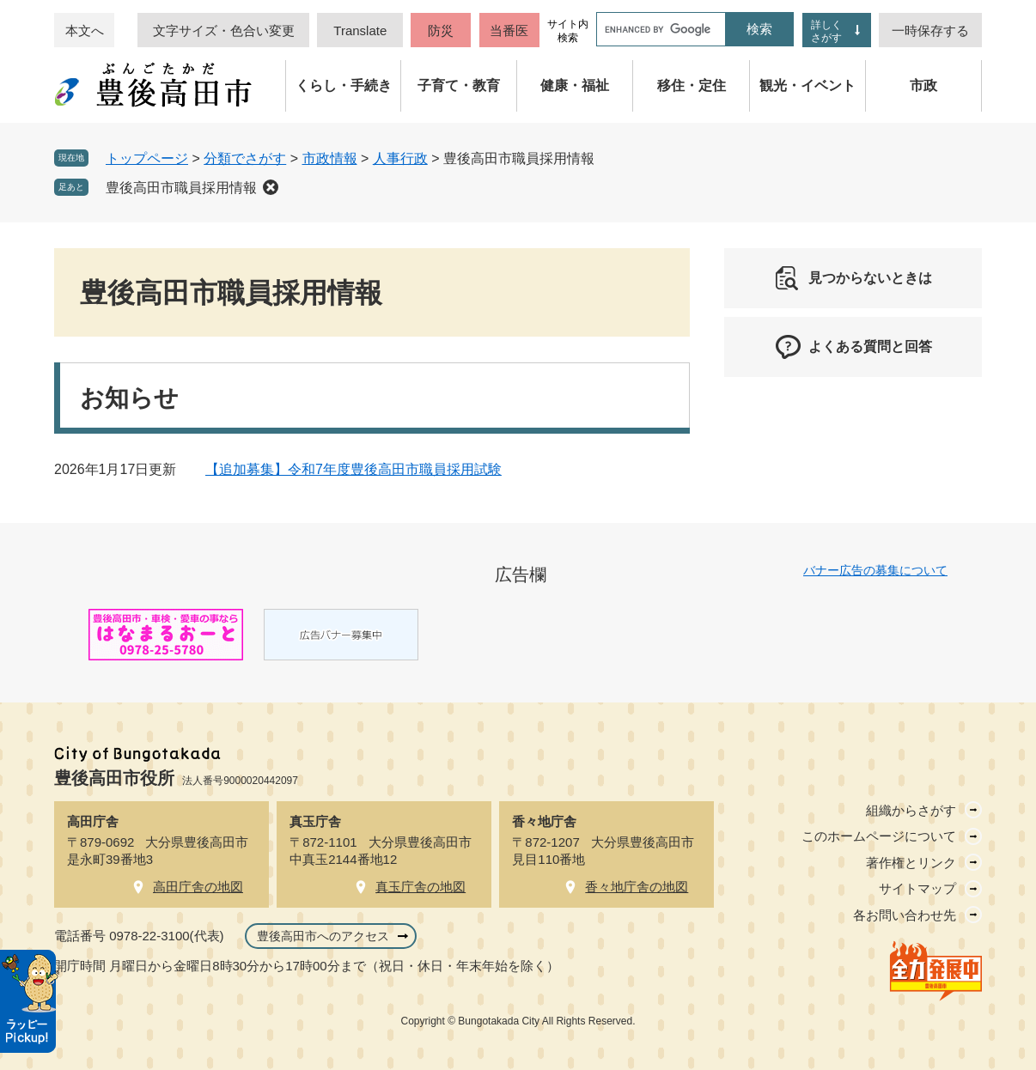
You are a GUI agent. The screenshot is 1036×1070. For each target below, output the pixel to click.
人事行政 (400, 158)
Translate (360, 30)
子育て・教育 (458, 85)
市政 (923, 85)
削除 (270, 187)
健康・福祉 (574, 85)
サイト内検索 (567, 31)
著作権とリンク (911, 862)
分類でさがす (245, 158)
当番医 (509, 30)
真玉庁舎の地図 (420, 886)
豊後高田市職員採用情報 (181, 187)
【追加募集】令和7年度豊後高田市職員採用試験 (353, 469)
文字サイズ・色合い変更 (224, 30)
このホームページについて (878, 836)
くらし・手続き (344, 85)
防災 (441, 30)
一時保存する (930, 30)
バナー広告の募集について (875, 570)
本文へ (84, 30)
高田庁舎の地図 (198, 886)
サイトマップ (917, 888)
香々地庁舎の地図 (636, 886)
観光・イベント (807, 85)
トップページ (147, 158)
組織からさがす (911, 810)
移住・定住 (691, 85)
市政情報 (329, 158)
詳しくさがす (826, 31)
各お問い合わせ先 (904, 915)
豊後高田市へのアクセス (323, 936)
